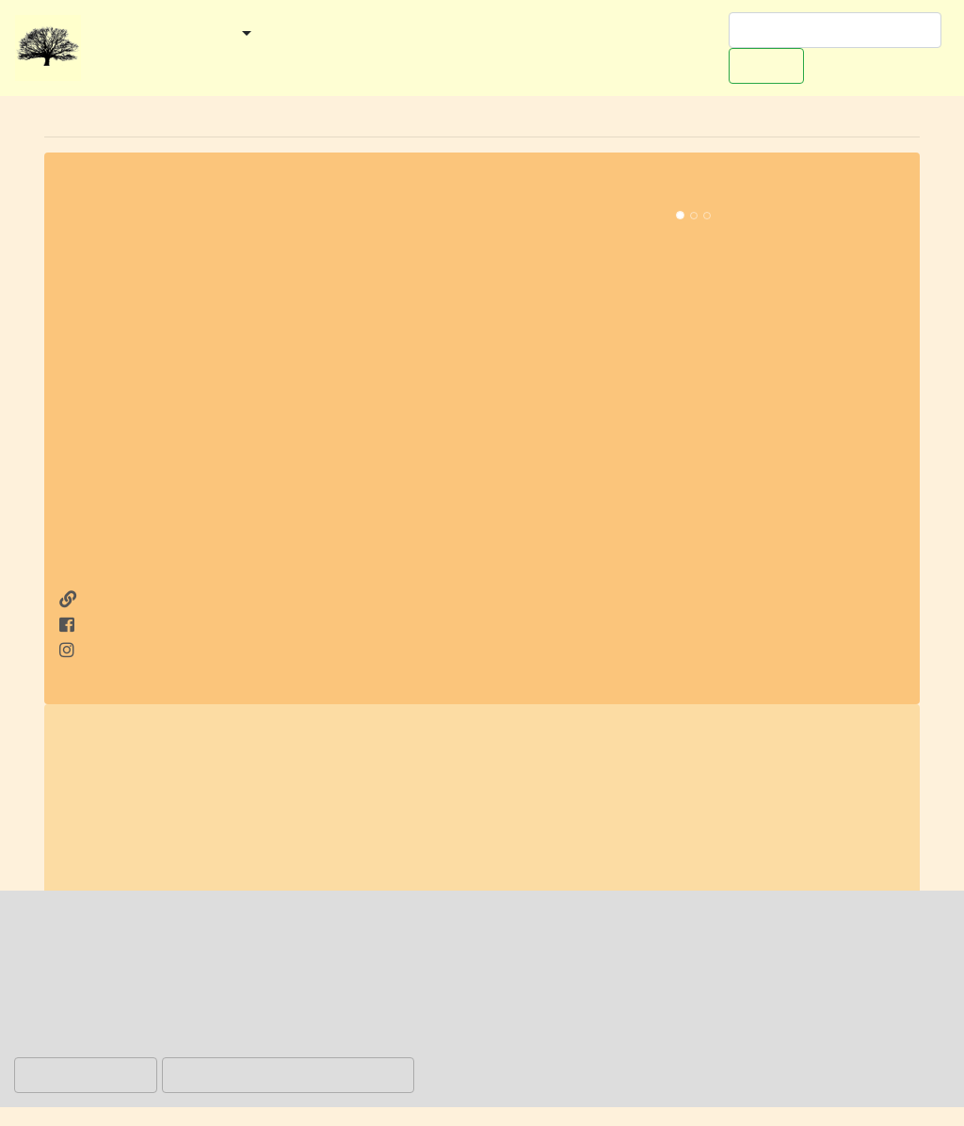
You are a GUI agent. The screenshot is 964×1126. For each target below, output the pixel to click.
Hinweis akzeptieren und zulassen (288, 1075)
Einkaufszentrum (604, 757)
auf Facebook (120, 625)
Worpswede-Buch (157, 60)
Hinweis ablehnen (85, 1075)
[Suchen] (835, 30)
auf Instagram (121, 650)
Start (108, 34)
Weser (782, 833)
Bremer (334, 731)
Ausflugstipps (562, 34)
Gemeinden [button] (191, 34)
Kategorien (311, 34)
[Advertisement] (270, 448)
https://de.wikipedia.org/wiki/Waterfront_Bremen (536, 884)
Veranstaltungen (432, 34)
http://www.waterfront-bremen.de (192, 599)
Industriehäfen (491, 731)
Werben (272, 60)
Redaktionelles (375, 60)
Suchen (766, 65)
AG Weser (411, 858)
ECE (411, 833)
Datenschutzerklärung (607, 1044)
